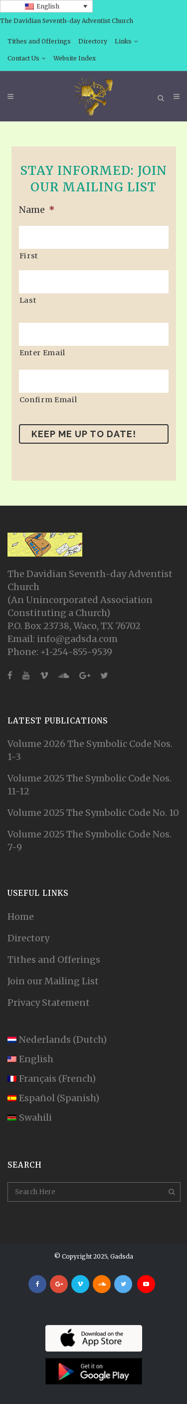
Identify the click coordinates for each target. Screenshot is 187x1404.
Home (20, 916)
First (28, 255)
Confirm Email (48, 399)
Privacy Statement (48, 1002)
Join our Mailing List (53, 981)
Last (28, 300)
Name (37, 209)
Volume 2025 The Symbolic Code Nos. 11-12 (89, 784)
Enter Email (42, 352)
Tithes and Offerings (39, 41)
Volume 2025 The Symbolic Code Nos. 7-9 (89, 840)
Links (123, 41)
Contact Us (23, 58)
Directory (92, 41)
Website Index (74, 58)
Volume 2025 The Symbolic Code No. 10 (93, 812)
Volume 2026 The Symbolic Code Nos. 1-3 (90, 750)
